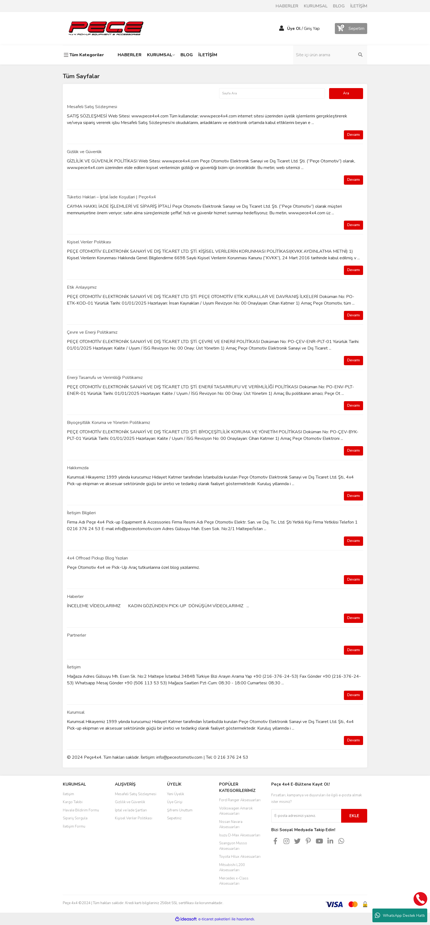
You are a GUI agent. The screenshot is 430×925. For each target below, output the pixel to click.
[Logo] (106, 28)
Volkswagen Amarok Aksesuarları (236, 811)
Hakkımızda (78, 468)
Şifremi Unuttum (180, 810)
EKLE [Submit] (354, 816)
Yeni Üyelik (175, 794)
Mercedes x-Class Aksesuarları (233, 881)
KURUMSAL (315, 6)
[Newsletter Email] (306, 816)
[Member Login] (281, 28)
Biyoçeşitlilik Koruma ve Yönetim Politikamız (108, 423)
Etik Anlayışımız (82, 287)
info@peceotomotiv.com (179, 757)
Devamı (353, 134)
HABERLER (287, 6)
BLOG (339, 6)
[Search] (330, 54)
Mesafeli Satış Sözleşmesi (92, 107)
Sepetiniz (174, 818)
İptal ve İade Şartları (131, 810)
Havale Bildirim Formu (81, 810)
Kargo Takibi (73, 802)
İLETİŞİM (358, 6)
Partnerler (76, 635)
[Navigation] (85, 54)
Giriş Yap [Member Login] (312, 28)
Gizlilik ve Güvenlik (84, 152)
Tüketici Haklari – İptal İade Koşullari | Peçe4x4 (111, 197)
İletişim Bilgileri (81, 513)
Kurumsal (75, 712)
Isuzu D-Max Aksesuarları (239, 835)
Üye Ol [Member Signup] (294, 28)
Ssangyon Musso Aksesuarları (233, 846)
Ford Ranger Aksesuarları (240, 800)
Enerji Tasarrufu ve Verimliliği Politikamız (105, 378)
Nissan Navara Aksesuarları (230, 824)
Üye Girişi (174, 802)
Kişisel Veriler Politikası (89, 242)
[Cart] (351, 28)
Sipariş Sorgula (75, 818)
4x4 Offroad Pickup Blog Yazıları (97, 558)
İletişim (74, 667)
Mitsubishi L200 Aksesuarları (232, 867)
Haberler (75, 597)
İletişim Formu (74, 826)
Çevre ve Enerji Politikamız (92, 332)
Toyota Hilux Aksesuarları (240, 856)
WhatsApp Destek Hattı (400, 915)
